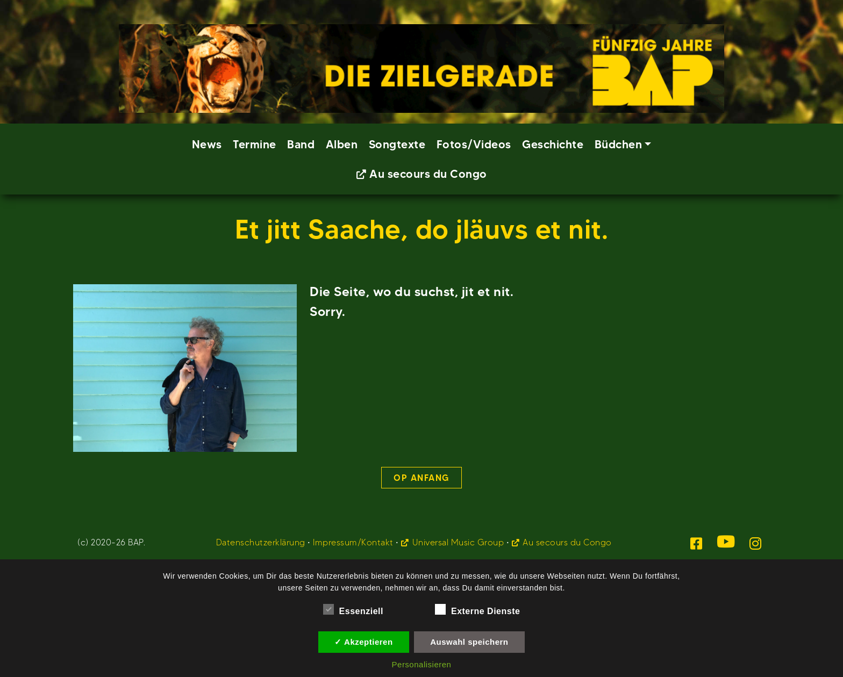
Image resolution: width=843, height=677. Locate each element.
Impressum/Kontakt (353, 542)
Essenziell (353, 609)
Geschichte (552, 144)
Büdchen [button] (618, 144)
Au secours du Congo (428, 174)
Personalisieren (422, 664)
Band (301, 144)
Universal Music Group (458, 542)
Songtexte (397, 144)
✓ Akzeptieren (363, 641)
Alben (342, 144)
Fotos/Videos (474, 144)
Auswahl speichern (469, 641)
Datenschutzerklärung (260, 542)
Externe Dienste (477, 609)
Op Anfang (421, 477)
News (207, 144)
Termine (254, 144)
